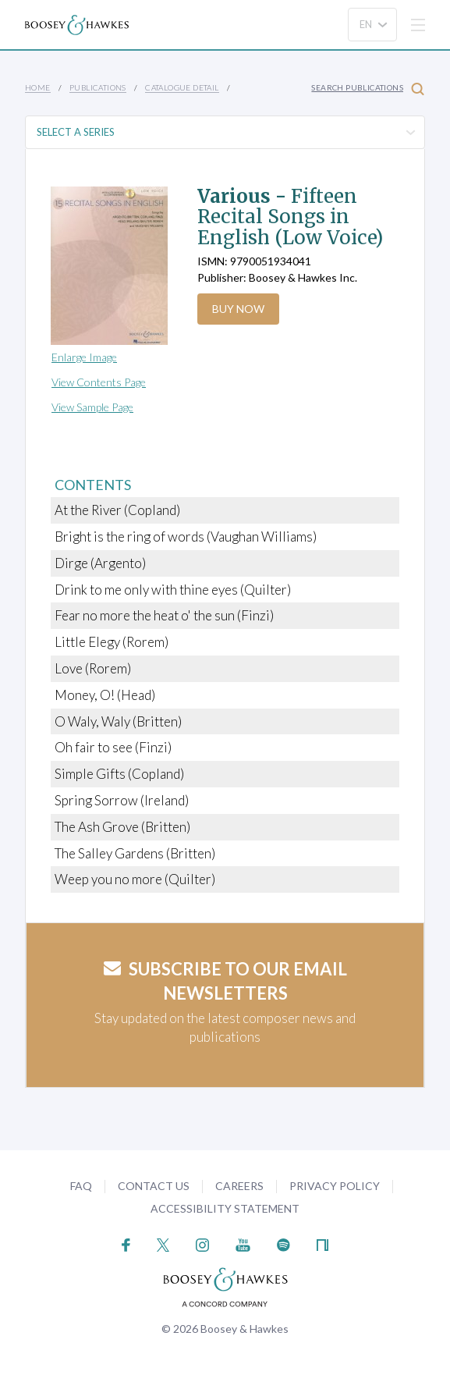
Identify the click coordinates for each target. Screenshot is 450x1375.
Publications (97, 87)
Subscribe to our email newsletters (225, 981)
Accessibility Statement (225, 1208)
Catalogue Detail (181, 87)
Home (38, 87)
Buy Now (238, 308)
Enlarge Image (84, 357)
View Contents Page (98, 382)
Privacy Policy (334, 1185)
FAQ (81, 1185)
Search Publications (367, 88)
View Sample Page (92, 407)
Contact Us (154, 1185)
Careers (239, 1185)
